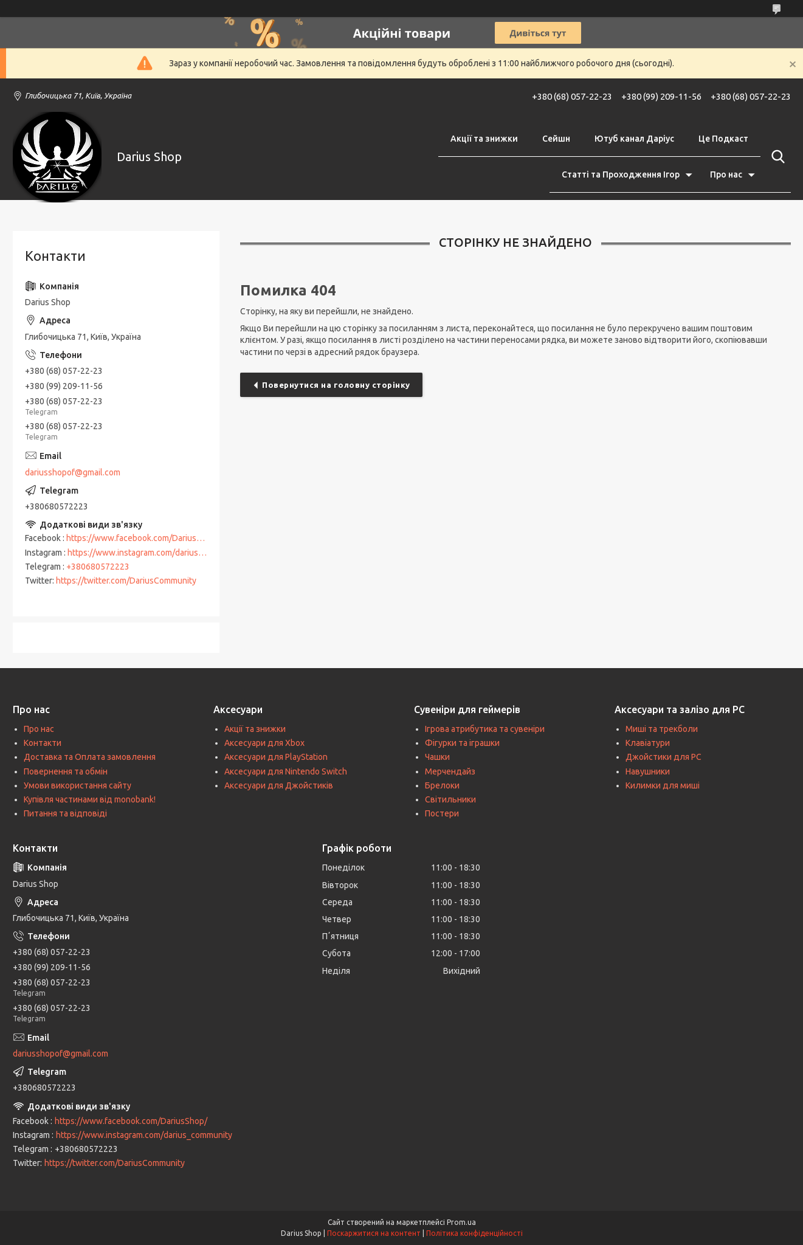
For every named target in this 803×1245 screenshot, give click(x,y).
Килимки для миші (663, 785)
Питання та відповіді (65, 813)
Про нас (726, 174)
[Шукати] (775, 156)
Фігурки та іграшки (462, 743)
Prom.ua (461, 1222)
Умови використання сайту (77, 785)
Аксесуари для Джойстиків (278, 785)
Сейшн (556, 138)
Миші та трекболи (662, 729)
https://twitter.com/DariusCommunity (126, 580)
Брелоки (442, 785)
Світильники (450, 799)
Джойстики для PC (663, 757)
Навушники (648, 771)
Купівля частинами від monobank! (90, 799)
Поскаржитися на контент (374, 1233)
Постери (442, 813)
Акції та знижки (484, 138)
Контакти (42, 743)
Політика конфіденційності (474, 1233)
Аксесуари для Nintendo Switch (285, 771)
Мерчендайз (450, 771)
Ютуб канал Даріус (634, 138)
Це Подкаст (723, 138)
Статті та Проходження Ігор (621, 174)
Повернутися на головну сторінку (336, 385)
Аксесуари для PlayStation (276, 757)
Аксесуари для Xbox (264, 743)
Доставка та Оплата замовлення (90, 757)
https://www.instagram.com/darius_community (155, 552)
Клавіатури (648, 743)
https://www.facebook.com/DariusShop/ (142, 538)
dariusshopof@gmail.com (72, 472)
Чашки (437, 757)
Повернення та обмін (66, 771)
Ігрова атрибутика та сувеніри (485, 729)
